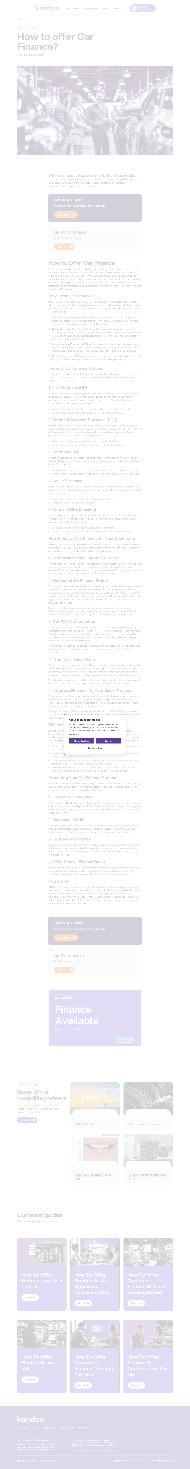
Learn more (74, 734)
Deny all (108, 741)
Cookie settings (95, 748)
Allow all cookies (81, 741)
